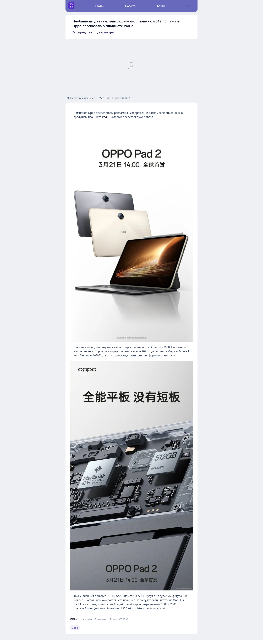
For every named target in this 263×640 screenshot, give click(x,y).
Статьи (99, 6)
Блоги (161, 6)
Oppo (75, 627)
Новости (130, 6)
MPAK (74, 619)
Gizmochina (100, 619)
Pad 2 (105, 117)
